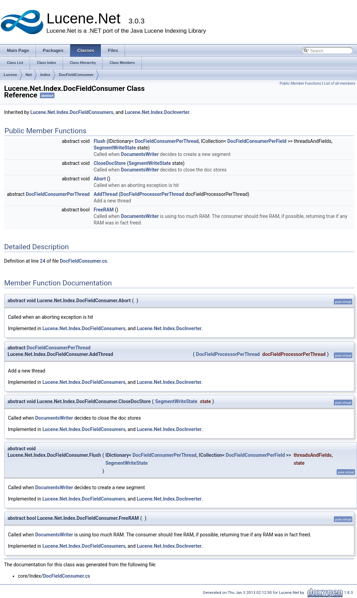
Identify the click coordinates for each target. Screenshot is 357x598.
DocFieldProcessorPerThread (152, 194)
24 (42, 261)
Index (45, 75)
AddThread (106, 194)
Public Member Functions (300, 83)
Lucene (10, 75)
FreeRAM (104, 209)
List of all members (339, 83)
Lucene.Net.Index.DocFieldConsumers (71, 112)
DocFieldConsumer (76, 75)
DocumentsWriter (140, 154)
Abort (100, 178)
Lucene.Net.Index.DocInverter (157, 112)
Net (29, 75)
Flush (99, 141)
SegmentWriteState (115, 147)
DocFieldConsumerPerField (256, 141)
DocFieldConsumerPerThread (167, 141)
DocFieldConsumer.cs (83, 261)
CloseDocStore (110, 163)
